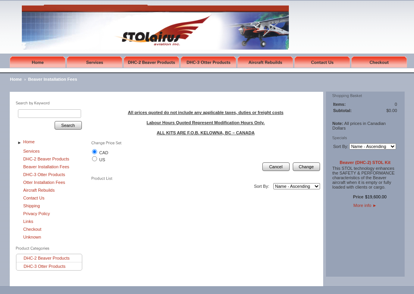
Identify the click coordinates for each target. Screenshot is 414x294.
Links (28, 221)
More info (365, 205)
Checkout (32, 229)
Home (16, 79)
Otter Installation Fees (44, 182)
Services (31, 151)
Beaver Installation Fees (52, 79)
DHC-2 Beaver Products (46, 159)
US (102, 159)
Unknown (32, 237)
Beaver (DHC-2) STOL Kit (365, 162)
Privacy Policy (36, 213)
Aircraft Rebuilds (39, 190)
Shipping (31, 205)
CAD (103, 152)
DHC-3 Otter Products (44, 174)
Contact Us (33, 198)
